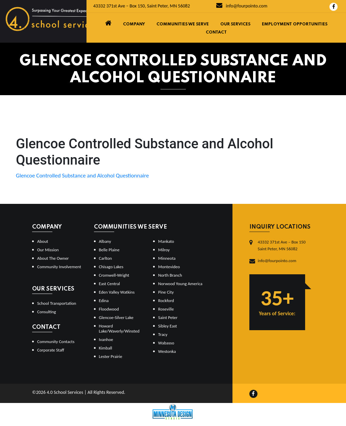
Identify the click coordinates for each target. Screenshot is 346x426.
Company (134, 24)
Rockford (166, 300)
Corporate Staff (50, 350)
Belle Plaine (109, 249)
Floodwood (109, 309)
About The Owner (53, 258)
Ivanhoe (106, 339)
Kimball (105, 347)
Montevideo (169, 266)
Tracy (162, 334)
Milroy (164, 249)
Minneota (167, 258)
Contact (216, 32)
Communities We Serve (182, 24)
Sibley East (167, 325)
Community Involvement (59, 266)
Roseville (166, 309)
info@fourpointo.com (241, 6)
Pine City (166, 292)
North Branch (170, 275)
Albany (105, 241)
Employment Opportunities (294, 24)
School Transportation (56, 303)
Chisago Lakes (111, 266)
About (42, 241)
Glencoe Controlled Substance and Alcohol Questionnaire (82, 175)
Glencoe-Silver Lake (116, 317)
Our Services (235, 24)
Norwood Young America (180, 283)
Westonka (167, 351)
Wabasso (166, 342)
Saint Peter (167, 317)
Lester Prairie (110, 356)
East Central (109, 283)
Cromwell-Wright (114, 275)
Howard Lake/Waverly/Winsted (119, 328)
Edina (104, 300)
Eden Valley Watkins (117, 292)
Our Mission (48, 249)
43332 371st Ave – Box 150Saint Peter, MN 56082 (282, 245)
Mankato (166, 241)
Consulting (46, 311)
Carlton (105, 258)
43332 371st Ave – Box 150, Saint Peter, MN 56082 (141, 6)
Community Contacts (55, 341)
